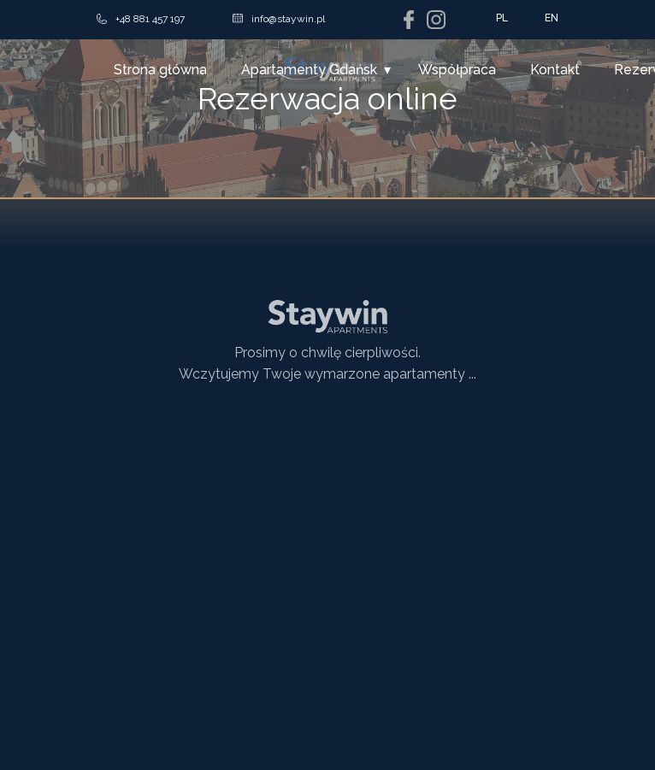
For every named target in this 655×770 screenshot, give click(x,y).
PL (502, 18)
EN (551, 18)
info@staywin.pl (279, 19)
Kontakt (555, 70)
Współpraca (457, 70)
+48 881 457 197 (141, 19)
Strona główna (160, 70)
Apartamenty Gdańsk (309, 70)
